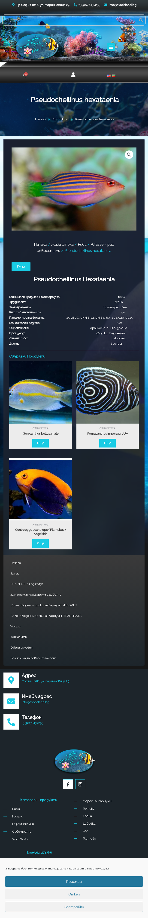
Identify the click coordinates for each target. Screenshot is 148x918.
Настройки (74, 907)
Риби (82, 244)
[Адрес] (11, 680)
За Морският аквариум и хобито (35, 594)
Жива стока (62, 244)
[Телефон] (11, 722)
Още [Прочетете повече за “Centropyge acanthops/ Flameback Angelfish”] (40, 543)
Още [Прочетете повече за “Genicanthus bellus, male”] (40, 443)
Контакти (18, 637)
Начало (15, 563)
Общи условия (21, 647)
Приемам (74, 882)
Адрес (29, 675)
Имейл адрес (37, 696)
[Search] (140, 20)
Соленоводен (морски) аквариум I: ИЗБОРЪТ (43, 605)
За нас (14, 573)
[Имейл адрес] (11, 701)
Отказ (74, 894)
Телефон (32, 717)
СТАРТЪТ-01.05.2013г (26, 584)
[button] (111, 47)
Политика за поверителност (33, 658)
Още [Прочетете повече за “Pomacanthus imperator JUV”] (107, 443)
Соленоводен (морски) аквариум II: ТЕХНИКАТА (46, 616)
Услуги (15, 626)
